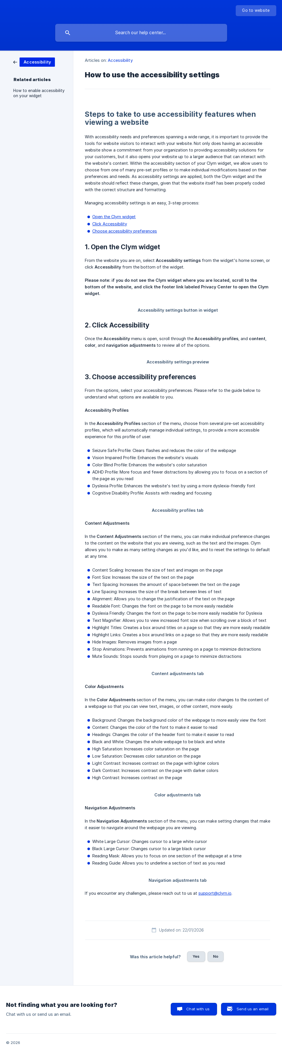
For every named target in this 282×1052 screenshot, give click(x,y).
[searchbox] (141, 33)
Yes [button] (196, 956)
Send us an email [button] (252, 1009)
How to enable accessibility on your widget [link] (39, 93)
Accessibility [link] (120, 60)
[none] (256, 10)
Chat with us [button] (198, 1009)
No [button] (215, 956)
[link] (34, 61)
